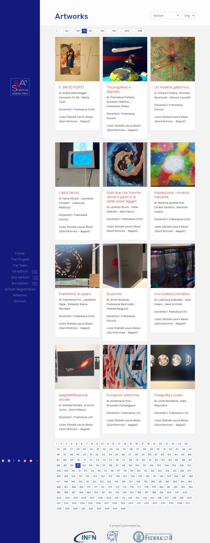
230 (130, 503)
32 (104, 449)
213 (138, 497)
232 (146, 503)
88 (58, 465)
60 (149, 454)
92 (90, 30)
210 (117, 497)
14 (125, 443)
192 (110, 492)
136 (118, 476)
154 (109, 481)
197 (147, 492)
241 (83, 508)
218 (174, 497)
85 (176, 460)
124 (167, 470)
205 (75, 497)
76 (117, 460)
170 (89, 487)
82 (156, 460)
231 (139, 503)
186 (66, 492)
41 (164, 449)
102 (152, 465)
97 (117, 465)
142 (161, 476)
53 (103, 454)
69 (71, 460)
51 (91, 454)
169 (81, 487)
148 (66, 481)
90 (78, 30)
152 (94, 481)
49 (78, 454)
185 (59, 492)
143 (169, 476)
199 (161, 492)
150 (114, 30)
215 (152, 497)
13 (119, 443)
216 (160, 497)
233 (154, 503)
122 (152, 470)
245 (115, 508)
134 (103, 476)
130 (73, 476)
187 (74, 492)
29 (84, 449)
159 (146, 481)
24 (186, 443)
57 (129, 454)
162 (167, 481)
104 (167, 465)
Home (20, 253)
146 (191, 476)
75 (110, 460)
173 (110, 487)
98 (123, 465)
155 (116, 481)
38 (144, 449)
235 (171, 503)
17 (142, 443)
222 (66, 503)
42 (170, 449)
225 (90, 503)
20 (160, 443)
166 (59, 487)
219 (182, 497)
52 (97, 454)
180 (161, 487)
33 (111, 449)
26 (64, 449)
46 (58, 454)
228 (114, 503)
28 (78, 449)
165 (190, 481)
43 (177, 449)
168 (74, 487)
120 (139, 470)
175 (124, 487)
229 (123, 503)
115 (105, 470)
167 (66, 487)
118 (125, 470)
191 (103, 492)
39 (151, 449)
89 (65, 465)
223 (74, 503)
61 (156, 454)
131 (80, 476)
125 (174, 470)
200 (126, 30)
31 (98, 449)
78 (130, 460)
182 (176, 487)
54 (110, 454)
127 (189, 470)
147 (58, 481)
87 (190, 460)
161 (160, 481)
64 (176, 454)
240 (75, 508)
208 (100, 497)
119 (131, 470)
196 (139, 492)
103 (159, 465)
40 (158, 449)
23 (179, 443)
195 (132, 492)
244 (107, 508)
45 (190, 449)
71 (85, 460)
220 (189, 497)
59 (143, 454)
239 (67, 508)
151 (87, 481)
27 (71, 449)
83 (163, 460)
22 (172, 443)
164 (182, 481)
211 (123, 497)
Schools (20, 301)
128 (59, 476)
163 (175, 481)
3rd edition (20, 283)
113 (92, 470)
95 (103, 465)
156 (124, 481)
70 (78, 460)
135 (110, 476)
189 (89, 492)
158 (138, 481)
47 (64, 454)
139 (140, 476)
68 (65, 460)
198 (154, 492)
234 (163, 503)
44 (183, 449)
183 (183, 487)
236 (179, 503)
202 (185, 492)
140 (148, 476)
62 (162, 454)
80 (143, 460)
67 (58, 460)
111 (79, 470)
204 (67, 497)
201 (177, 492)
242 (91, 508)
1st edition (20, 271)
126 (182, 470)
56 (123, 454)
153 (102, 481)
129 (66, 476)
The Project (20, 259)
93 (90, 465)
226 (98, 503)
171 (95, 487)
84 (170, 460)
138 (133, 476)
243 (99, 508)
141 (154, 476)
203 (59, 497)
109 (66, 470)
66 (189, 454)
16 (136, 443)
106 (182, 465)
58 (136, 454)
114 (98, 470)
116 (112, 470)
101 (144, 465)
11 (108, 443)
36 (131, 449)
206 (83, 497)
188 (81, 492)
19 (154, 443)
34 (117, 449)
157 (131, 481)
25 (58, 449)
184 (191, 487)
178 (147, 487)
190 (96, 492)
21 (167, 443)
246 (140, 30)
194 (125, 492)
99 (130, 465)
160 (153, 481)
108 (59, 470)
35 (124, 449)
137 (125, 476)
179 (154, 487)
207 (92, 497)
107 (189, 465)
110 (73, 470)
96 (110, 465)
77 (123, 460)
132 (88, 476)
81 (150, 460)
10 (102, 443)
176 (132, 487)
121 (145, 470)
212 (130, 497)
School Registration (20, 289)
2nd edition (20, 277)
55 (116, 454)
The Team (20, 265)
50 (66, 30)
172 (103, 487)
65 (182, 454)
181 (168, 487)
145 (183, 476)
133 (95, 476)
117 (118, 470)
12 (113, 443)
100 (102, 30)
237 (188, 503)
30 (91, 449)
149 (73, 481)
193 (117, 492)
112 (85, 470)
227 (106, 503)
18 (148, 443)
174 (117, 487)
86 (183, 460)
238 (59, 508)
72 (90, 460)
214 (145, 497)
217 (167, 497)
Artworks (20, 295)
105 (174, 465)
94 (97, 465)
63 (169, 454)
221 (58, 503)
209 (108, 497)
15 (131, 443)
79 (136, 460)
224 (82, 503)
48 (71, 454)
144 (176, 476)
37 (137, 449)
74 (104, 460)
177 (139, 487)
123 (160, 470)
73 (97, 460)
